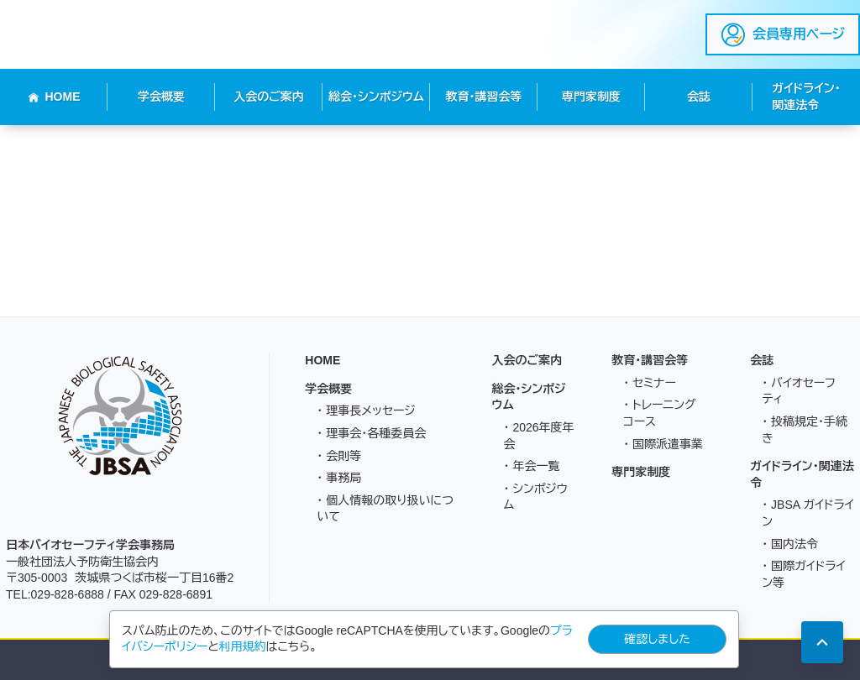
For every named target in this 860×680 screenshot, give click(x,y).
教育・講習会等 (484, 96)
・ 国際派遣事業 (663, 444)
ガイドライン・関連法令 (806, 96)
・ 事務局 (339, 477)
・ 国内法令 (790, 544)
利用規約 (242, 646)
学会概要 (161, 96)
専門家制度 (591, 96)
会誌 (699, 96)
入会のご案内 (268, 96)
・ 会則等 (339, 456)
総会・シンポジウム (376, 96)
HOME (54, 96)
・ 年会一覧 (532, 466)
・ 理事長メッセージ (366, 410)
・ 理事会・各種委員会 (371, 433)
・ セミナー (649, 383)
